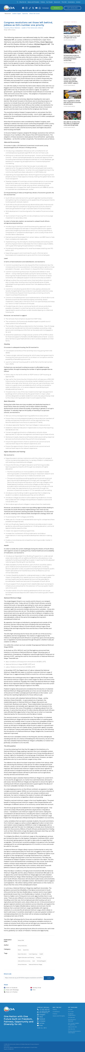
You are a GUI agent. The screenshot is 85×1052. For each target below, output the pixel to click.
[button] (15, 987)
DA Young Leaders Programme (73, 1023)
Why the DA (22, 2)
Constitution (56, 1011)
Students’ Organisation (71, 1014)
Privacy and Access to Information (74, 1031)
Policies (43, 2)
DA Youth (71, 1011)
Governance (71, 2)
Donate (70, 1009)
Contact (78, 2)
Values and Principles (33, 2)
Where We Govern (34, 13)
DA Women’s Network (72, 1020)
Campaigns (45, 8)
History (55, 1009)
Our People (49, 2)
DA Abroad (71, 1017)
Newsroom (57, 2)
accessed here (34, 46)
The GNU (64, 2)
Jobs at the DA (72, 1027)
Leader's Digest (16, 13)
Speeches (25, 13)
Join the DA (71, 1029)
